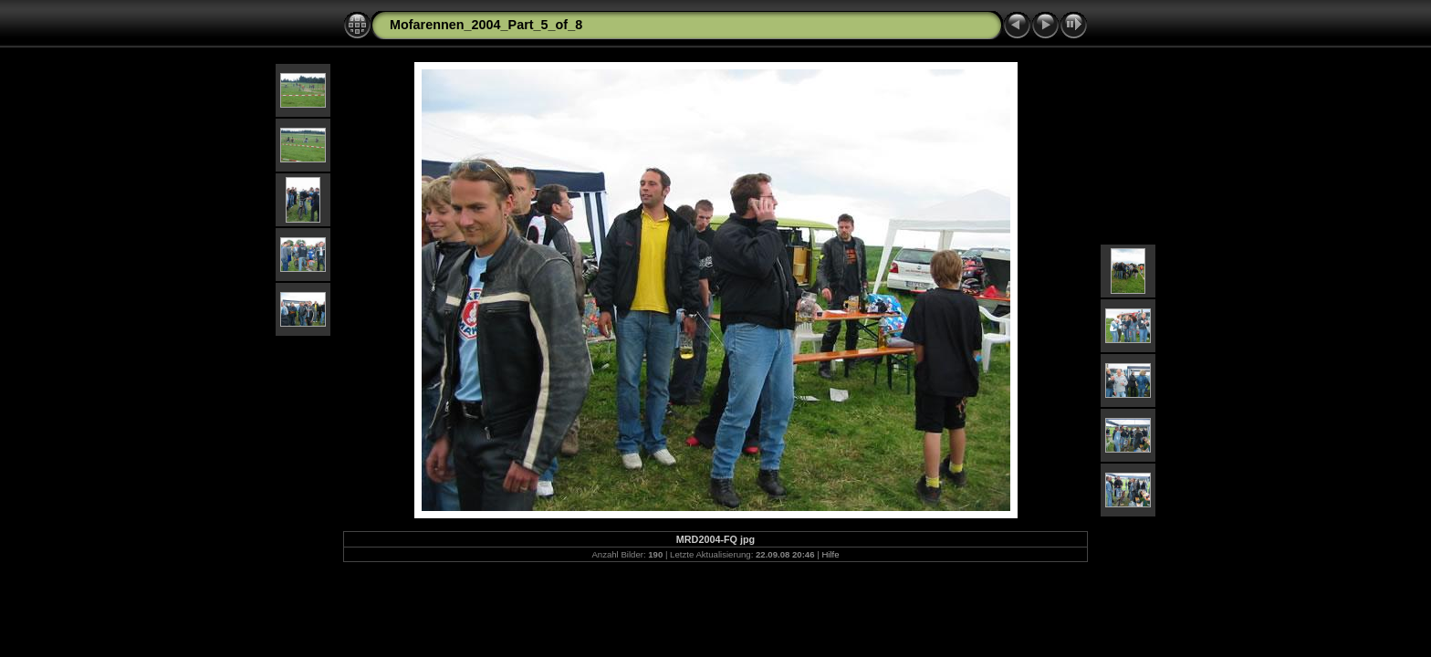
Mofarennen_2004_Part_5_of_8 (486, 24)
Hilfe (830, 554)
